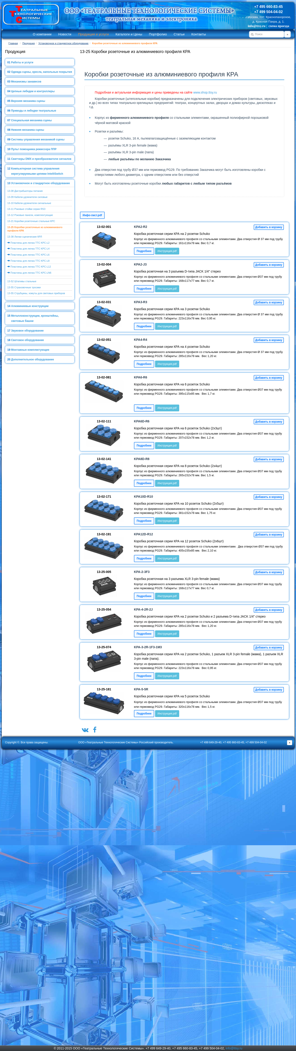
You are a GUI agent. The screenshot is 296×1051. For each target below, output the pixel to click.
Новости (64, 34)
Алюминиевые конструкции (30, 306)
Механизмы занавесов (26, 81)
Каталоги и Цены (128, 34)
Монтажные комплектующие (30, 349)
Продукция (28, 43)
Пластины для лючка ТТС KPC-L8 (30, 260)
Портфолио (158, 34)
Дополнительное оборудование (32, 359)
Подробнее (144, 251)
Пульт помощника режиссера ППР (33, 149)
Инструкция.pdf (167, 251)
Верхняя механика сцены (28, 101)
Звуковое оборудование (27, 330)
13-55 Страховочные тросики (24, 287)
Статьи (179, 34)
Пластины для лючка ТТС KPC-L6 (30, 254)
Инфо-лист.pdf (92, 215)
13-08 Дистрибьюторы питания (25, 191)
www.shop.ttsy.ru (205, 92)
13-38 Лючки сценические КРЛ (24, 236)
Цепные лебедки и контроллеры (32, 91)
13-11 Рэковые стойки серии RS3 (26, 209)
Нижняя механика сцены (27, 129)
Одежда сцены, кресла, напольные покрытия (41, 71)
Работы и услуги (22, 62)
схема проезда (279, 26)
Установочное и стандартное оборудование (63, 43)
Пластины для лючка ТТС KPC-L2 (30, 242)
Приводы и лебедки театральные (33, 110)
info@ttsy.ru (256, 26)
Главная (13, 43)
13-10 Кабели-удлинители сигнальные (29, 203)
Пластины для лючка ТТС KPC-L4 (30, 248)
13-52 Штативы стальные (21, 281)
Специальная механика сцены (31, 120)
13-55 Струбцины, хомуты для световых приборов (36, 293)
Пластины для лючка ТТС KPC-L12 (31, 266)
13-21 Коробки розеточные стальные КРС (31, 221)
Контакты (198, 34)
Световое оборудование (27, 340)
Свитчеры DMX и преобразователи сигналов (41, 158)
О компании (42, 34)
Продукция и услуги (93, 34)
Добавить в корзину (268, 227)
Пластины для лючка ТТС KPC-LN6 (31, 272)
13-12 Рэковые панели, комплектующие (30, 215)
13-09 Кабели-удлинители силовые (27, 197)
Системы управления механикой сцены (37, 139)
